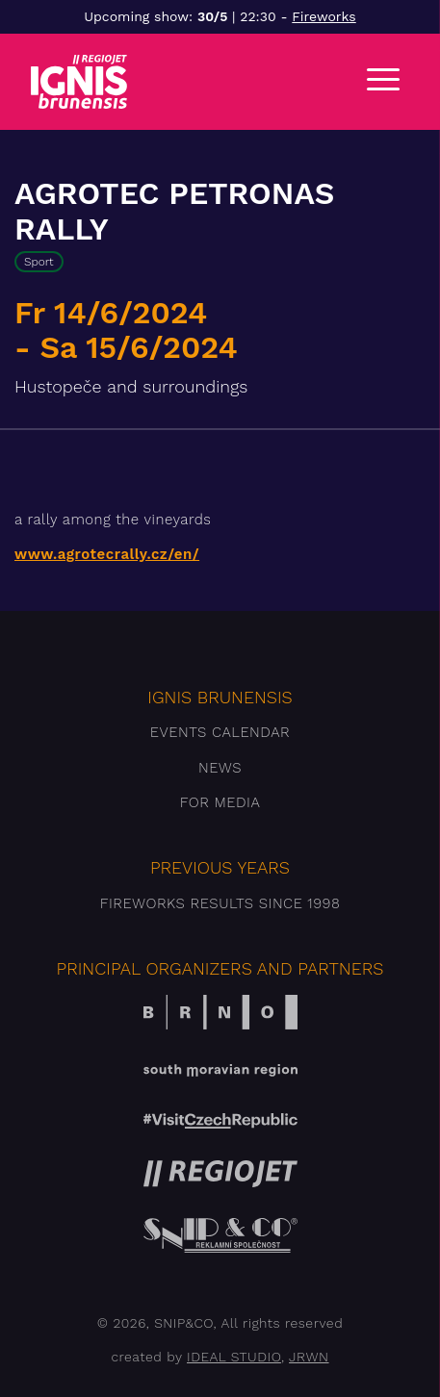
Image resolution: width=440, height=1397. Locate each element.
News (220, 767)
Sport (39, 261)
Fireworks (323, 16)
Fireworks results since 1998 (220, 903)
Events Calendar (220, 732)
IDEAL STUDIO (234, 1356)
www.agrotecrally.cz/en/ (106, 554)
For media (220, 802)
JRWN (308, 1356)
